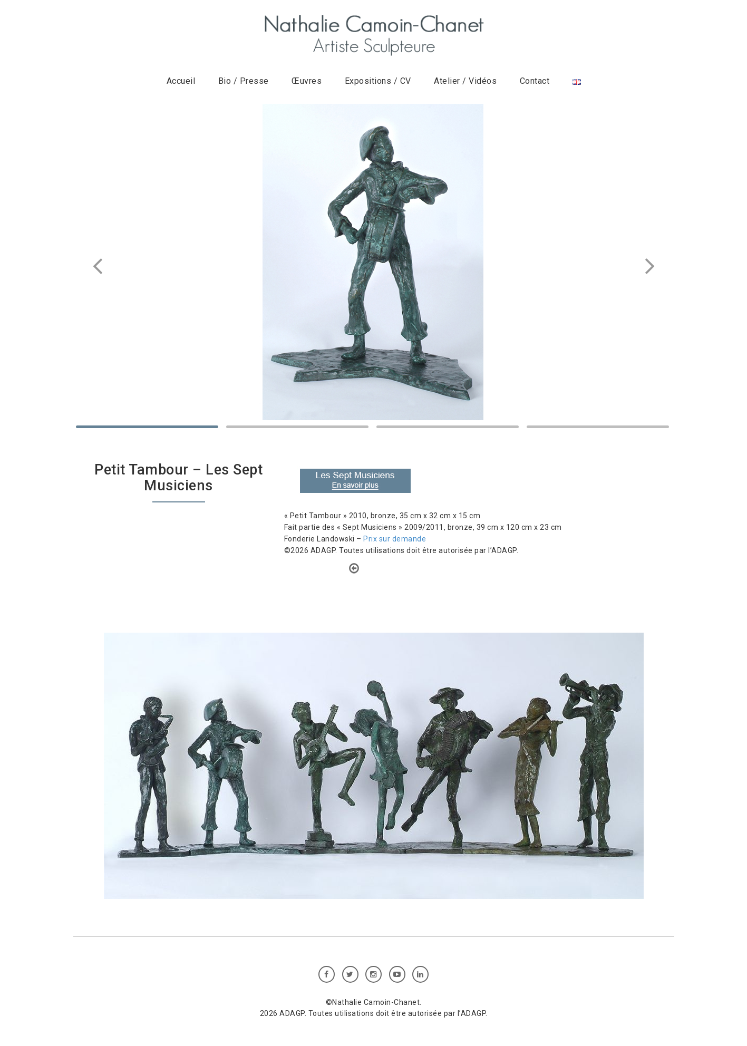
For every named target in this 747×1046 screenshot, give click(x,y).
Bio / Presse (243, 81)
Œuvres (307, 81)
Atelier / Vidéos (465, 81)
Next (648, 266)
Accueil (181, 81)
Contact (535, 81)
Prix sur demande (394, 539)
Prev (99, 266)
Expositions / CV (378, 81)
